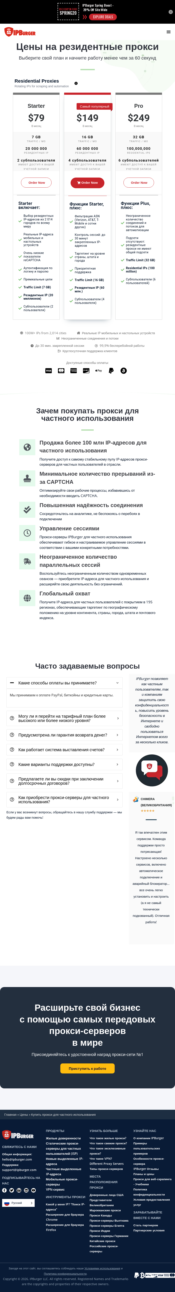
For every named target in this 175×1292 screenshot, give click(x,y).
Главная (10, 1114)
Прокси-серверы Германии (109, 1236)
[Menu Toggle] (168, 32)
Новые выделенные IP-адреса (64, 1161)
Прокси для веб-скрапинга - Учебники (152, 1181)
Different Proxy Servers (107, 1164)
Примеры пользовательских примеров (146, 1148)
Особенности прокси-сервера (149, 1161)
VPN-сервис (55, 1189)
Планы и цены (143, 1174)
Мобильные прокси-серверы (62, 1181)
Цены (24, 1114)
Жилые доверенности (63, 1138)
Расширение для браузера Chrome (65, 1217)
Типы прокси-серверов (106, 1169)
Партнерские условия (149, 1230)
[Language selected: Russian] (18, 1203)
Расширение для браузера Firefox (65, 1227)
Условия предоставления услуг (151, 1202)
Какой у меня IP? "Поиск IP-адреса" (65, 1206)
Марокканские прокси (105, 1210)
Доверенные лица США (107, 1195)
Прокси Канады (101, 1215)
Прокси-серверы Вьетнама (109, 1220)
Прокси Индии (100, 1231)
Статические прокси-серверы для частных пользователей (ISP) (63, 1148)
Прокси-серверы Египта (107, 1226)
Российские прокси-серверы (104, 1248)
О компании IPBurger (148, 1138)
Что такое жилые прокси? (108, 1138)
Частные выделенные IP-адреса (64, 1171)
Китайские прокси (102, 1241)
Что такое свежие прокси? (108, 1143)
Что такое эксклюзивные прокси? (108, 1150)
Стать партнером (145, 1225)
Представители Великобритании (102, 1202)
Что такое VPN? (101, 1159)
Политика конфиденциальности (149, 1191)
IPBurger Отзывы (146, 1169)
